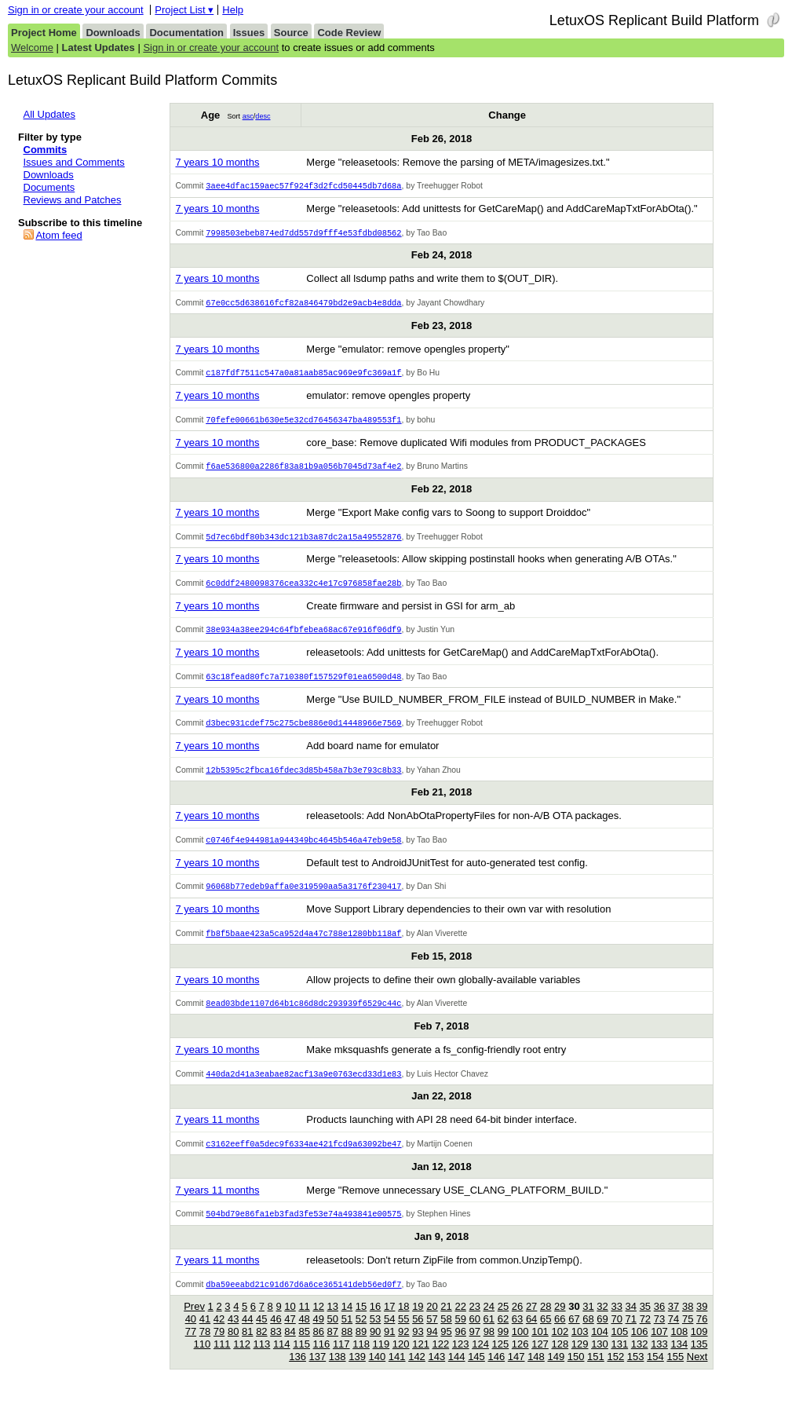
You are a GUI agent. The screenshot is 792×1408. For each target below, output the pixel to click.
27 (531, 1322)
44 (247, 1334)
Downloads (113, 32)
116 (321, 1360)
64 (531, 1334)
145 (476, 1372)
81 (247, 1347)
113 (262, 1360)
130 (599, 1360)
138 (337, 1372)
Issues (249, 32)
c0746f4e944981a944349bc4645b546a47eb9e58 (303, 849)
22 (459, 1322)
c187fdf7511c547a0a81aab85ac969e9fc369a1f (303, 375)
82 (261, 1347)
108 (679, 1347)
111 (222, 1360)
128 (559, 1360)
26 (517, 1322)
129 (580, 1360)
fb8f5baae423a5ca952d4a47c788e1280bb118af (303, 944)
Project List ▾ (184, 10)
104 (599, 1347)
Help (232, 10)
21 (445, 1322)
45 (261, 1334)
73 (659, 1334)
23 (474, 1322)
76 (701, 1334)
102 (559, 1347)
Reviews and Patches (73, 200)
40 (190, 1334)
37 (673, 1322)
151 (595, 1372)
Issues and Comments (74, 162)
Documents (49, 187)
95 (445, 1347)
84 (289, 1347)
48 (303, 1334)
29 (559, 1322)
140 (377, 1372)
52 (361, 1334)
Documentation (186, 32)
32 (602, 1322)
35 (645, 1322)
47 (289, 1334)
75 (687, 1334)
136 (297, 1372)
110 (202, 1360)
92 (403, 1347)
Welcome (32, 47)
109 (699, 1347)
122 (441, 1360)
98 (489, 1347)
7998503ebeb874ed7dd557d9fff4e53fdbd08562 (303, 234)
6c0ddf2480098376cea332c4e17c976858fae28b (303, 588)
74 (673, 1334)
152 (615, 1372)
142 (416, 1372)
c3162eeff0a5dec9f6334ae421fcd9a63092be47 (303, 1157)
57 (431, 1334)
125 (500, 1360)
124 (480, 1360)
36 (659, 1322)
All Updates (49, 114)
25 (503, 1322)
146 (496, 1372)
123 (460, 1360)
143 (436, 1372)
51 (346, 1334)
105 (619, 1347)
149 (555, 1372)
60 (474, 1334)
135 (699, 1360)
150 (576, 1372)
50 (332, 1334)
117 (341, 1360)
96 (459, 1347)
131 (619, 1360)
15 (361, 1322)
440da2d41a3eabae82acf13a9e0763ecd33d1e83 (303, 1086)
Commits (46, 149)
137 (318, 1372)
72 (645, 1334)
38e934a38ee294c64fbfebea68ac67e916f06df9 (303, 636)
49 (317, 1334)
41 (204, 1334)
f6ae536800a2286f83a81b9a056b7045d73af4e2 (303, 470)
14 (346, 1322)
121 (420, 1360)
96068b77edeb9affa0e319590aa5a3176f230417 (303, 896)
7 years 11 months (217, 1133)
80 (233, 1347)
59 (459, 1334)
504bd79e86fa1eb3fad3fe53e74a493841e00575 (303, 1228)
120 (401, 1360)
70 (616, 1334)
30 (573, 1322)
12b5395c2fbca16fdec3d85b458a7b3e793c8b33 (303, 778)
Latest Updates (98, 47)
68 (587, 1334)
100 (520, 1347)
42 (219, 1334)
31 (587, 1322)
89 (361, 1347)
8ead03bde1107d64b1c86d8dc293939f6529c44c (303, 1015)
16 (375, 1322)
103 (580, 1347)
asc (248, 116)
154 (655, 1372)
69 (602, 1334)
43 (233, 1334)
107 (659, 1347)
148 (536, 1372)
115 (301, 1360)
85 (303, 1347)
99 (503, 1347)
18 (403, 1322)
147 (516, 1372)
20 (431, 1322)
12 (317, 1322)
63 (517, 1334)
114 (281, 1360)
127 (540, 1360)
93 (417, 1347)
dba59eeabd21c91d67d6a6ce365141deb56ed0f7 (303, 1299)
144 (456, 1372)
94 (431, 1347)
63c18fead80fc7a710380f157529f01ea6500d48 (303, 683)
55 (403, 1334)
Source (291, 32)
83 (275, 1347)
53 (375, 1334)
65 (545, 1334)
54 (389, 1334)
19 (417, 1322)
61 (489, 1334)
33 (616, 1322)
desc (262, 116)
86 (318, 1347)
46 (275, 1334)
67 (573, 1334)
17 (389, 1322)
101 (540, 1347)
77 (190, 1347)
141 (397, 1372)
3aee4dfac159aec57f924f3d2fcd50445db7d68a (303, 186)
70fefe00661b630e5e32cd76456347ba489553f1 (303, 423)
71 (631, 1334)
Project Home (44, 32)
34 (631, 1322)
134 (679, 1360)
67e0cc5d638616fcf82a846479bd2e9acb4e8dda (303, 304)
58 (445, 1334)
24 (489, 1322)
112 (241, 1360)
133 (659, 1360)
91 (389, 1347)
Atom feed (58, 235)
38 (687, 1322)
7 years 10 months (217, 162)
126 (520, 1360)
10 (289, 1322)
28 (545, 1322)
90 (375, 1347)
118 (361, 1360)
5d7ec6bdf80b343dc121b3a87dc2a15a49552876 (303, 541)
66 (559, 1334)
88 (346, 1347)
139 (357, 1372)
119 (381, 1360)
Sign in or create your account (76, 10)
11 (303, 1322)
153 (635, 1372)
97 (474, 1347)
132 (639, 1360)
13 (332, 1322)
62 (503, 1334)
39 (701, 1322)
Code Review (349, 32)
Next (697, 1372)
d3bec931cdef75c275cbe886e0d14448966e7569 (303, 731)
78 (204, 1347)
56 (417, 1334)
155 (675, 1372)
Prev (194, 1322)
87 (332, 1347)
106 (639, 1347)
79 (219, 1347)
